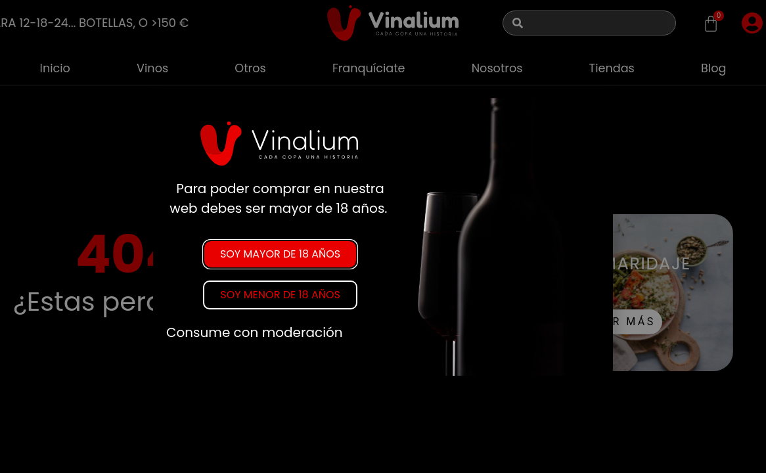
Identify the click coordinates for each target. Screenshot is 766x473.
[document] (383, 236)
